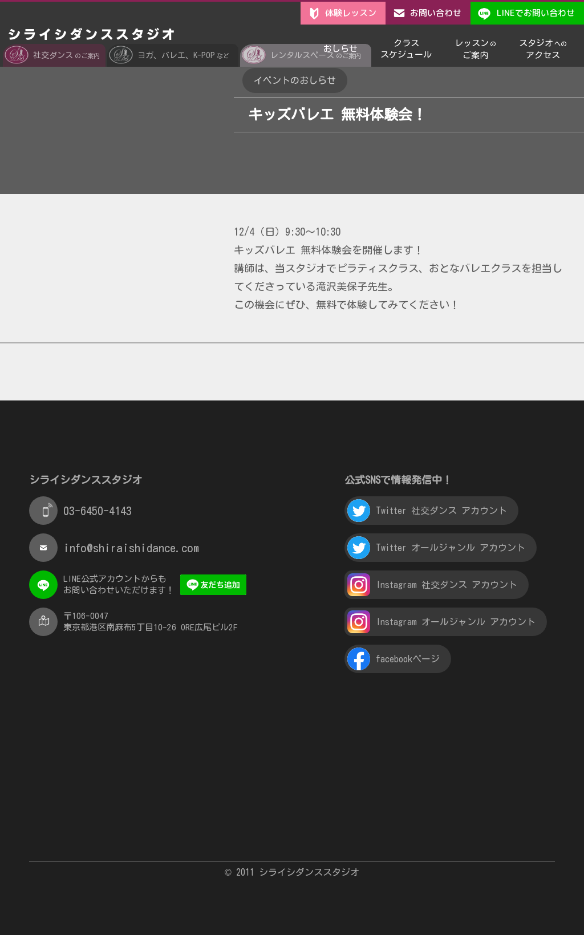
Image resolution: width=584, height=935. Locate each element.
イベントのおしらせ (295, 80)
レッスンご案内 (475, 45)
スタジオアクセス (543, 45)
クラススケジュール (406, 45)
